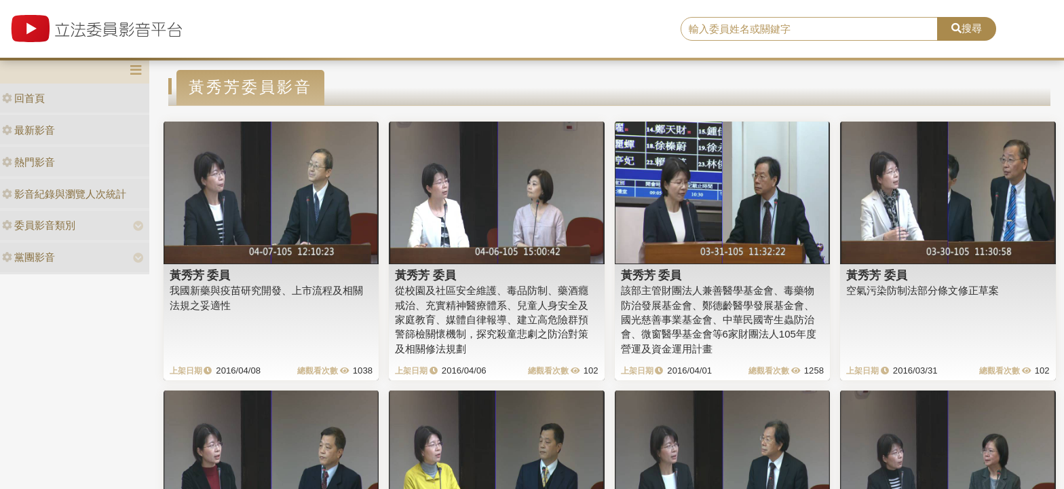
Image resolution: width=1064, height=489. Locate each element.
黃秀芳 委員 (200, 275)
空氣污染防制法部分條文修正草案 (922, 290)
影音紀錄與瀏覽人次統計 (64, 194)
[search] (809, 29)
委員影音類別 (38, 225)
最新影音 (28, 130)
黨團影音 (28, 257)
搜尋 (966, 28)
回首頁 (23, 98)
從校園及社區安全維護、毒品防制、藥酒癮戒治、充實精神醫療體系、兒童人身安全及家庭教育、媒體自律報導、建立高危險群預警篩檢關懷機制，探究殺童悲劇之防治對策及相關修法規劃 (491, 320)
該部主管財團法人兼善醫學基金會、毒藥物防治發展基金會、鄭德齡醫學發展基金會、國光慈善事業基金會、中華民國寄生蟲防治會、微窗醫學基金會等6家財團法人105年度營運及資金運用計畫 (718, 320)
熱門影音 (28, 162)
